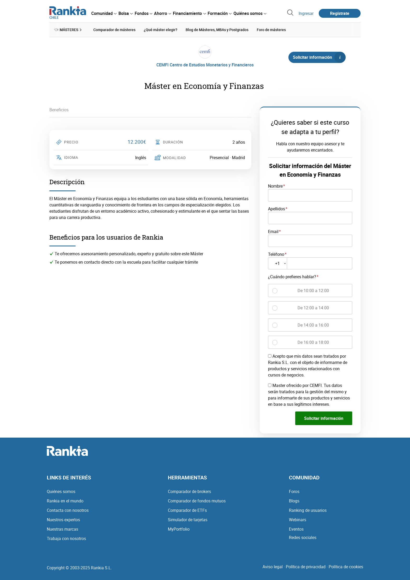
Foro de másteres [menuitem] (271, 29)
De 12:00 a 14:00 (313, 308)
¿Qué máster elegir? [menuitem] (160, 29)
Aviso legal (273, 566)
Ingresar (306, 13)
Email (273, 231)
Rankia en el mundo (65, 500)
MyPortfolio (179, 529)
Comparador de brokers (189, 491)
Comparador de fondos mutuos (197, 500)
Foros (294, 491)
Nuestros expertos (63, 519)
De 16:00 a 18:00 (313, 342)
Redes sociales (302, 537)
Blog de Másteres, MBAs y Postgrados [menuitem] (217, 29)
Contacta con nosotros (68, 510)
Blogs (294, 500)
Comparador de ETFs (187, 510)
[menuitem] (103, 13)
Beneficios (59, 110)
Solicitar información (319, 57)
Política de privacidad (306, 566)
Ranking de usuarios (308, 510)
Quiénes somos (61, 491)
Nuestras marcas (62, 529)
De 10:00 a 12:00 (313, 290)
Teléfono (276, 254)
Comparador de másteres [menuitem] (114, 29)
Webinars (297, 519)
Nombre (275, 186)
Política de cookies (346, 566)
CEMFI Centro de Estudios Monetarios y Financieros (205, 65)
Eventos (296, 529)
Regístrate (339, 13)
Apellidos (276, 208)
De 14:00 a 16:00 (313, 325)
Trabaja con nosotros (66, 538)
